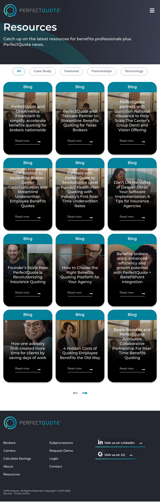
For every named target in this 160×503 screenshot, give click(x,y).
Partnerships (102, 71)
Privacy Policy (23, 494)
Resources (12, 475)
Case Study (42, 71)
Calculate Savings (18, 459)
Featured (71, 71)
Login (54, 459)
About (8, 467)
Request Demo (62, 451)
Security (8, 494)
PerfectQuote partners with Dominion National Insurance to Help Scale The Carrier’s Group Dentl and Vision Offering (132, 116)
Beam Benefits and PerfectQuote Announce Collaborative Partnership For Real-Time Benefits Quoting (132, 344)
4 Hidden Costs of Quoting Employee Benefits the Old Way (80, 353)
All (19, 71)
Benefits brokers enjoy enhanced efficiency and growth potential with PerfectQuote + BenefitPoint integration (132, 268)
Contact (56, 467)
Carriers (10, 451)
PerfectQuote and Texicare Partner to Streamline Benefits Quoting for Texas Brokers (80, 121)
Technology (134, 71)
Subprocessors (61, 443)
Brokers (10, 443)
